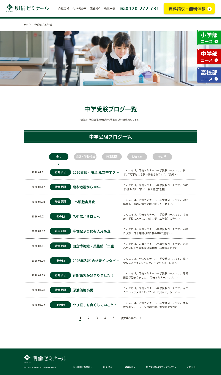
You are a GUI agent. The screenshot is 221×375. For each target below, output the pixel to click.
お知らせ (137, 157)
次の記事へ (129, 318)
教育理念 (129, 367)
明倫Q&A (107, 367)
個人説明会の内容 (81, 367)
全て (59, 157)
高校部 (209, 75)
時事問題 (112, 157)
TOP (26, 24)
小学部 (209, 37)
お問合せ (191, 367)
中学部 (209, 56)
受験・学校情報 (85, 157)
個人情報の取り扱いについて (160, 367)
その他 (162, 157)
